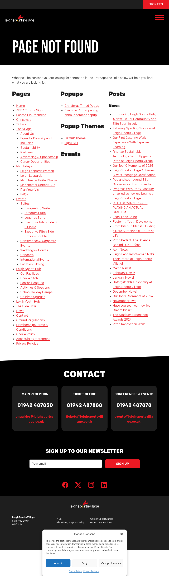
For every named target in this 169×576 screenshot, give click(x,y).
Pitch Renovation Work (129, 324)
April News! (121, 249)
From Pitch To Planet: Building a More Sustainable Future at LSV (134, 230)
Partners (26, 152)
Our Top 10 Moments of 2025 (133, 166)
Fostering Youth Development (134, 221)
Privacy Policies (91, 571)
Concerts (26, 255)
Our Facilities (29, 273)
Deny (84, 563)
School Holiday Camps (36, 292)
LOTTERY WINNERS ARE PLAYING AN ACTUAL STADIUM (130, 207)
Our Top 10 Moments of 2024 (133, 296)
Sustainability (30, 148)
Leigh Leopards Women (37, 171)
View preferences (111, 563)
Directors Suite (35, 213)
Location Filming (32, 264)
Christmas (23, 120)
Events (21, 199)
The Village (24, 129)
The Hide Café (26, 306)
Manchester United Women (39, 180)
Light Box (71, 143)
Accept (58, 563)
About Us (27, 134)
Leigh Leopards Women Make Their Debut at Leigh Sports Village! (133, 258)
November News (124, 301)
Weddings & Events (34, 250)
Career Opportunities (35, 162)
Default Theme (75, 138)
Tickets (156, 4)
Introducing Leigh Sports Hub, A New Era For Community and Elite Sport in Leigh (134, 119)
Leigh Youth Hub (28, 301)
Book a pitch (29, 278)
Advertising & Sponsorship (39, 157)
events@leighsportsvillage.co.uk (133, 419)
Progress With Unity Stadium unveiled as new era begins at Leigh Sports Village (133, 193)
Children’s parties (32, 297)
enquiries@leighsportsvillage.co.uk (35, 419)
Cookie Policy (75, 571)
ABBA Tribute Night (30, 110)
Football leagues (32, 283)
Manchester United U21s (37, 185)
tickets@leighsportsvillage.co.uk (84, 419)
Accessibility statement (33, 339)
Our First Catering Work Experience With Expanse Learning (131, 142)
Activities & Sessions (35, 287)
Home (20, 106)
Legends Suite (35, 218)
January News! (123, 277)
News (20, 311)
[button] (121, 534)
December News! (125, 291)
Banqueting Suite (37, 208)
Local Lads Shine (125, 217)
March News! (122, 268)
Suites (25, 204)
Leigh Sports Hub (28, 269)
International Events (34, 259)
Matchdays (24, 166)
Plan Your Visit (30, 190)
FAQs (24, 194)
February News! (124, 273)
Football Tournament (31, 115)
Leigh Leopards (31, 176)
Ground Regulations (30, 320)
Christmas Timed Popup (82, 106)
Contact (22, 315)
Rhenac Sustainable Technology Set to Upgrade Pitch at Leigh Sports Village (133, 156)
